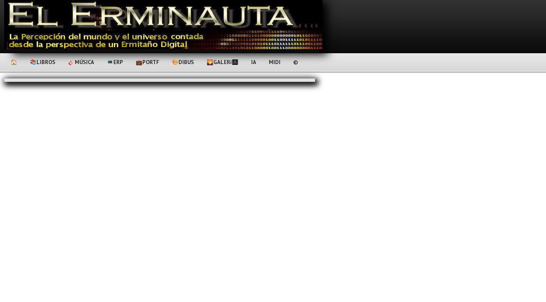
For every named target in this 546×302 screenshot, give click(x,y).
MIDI (275, 62)
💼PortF (147, 62)
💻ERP (115, 62)
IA (253, 62)
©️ (295, 62)
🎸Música (81, 62)
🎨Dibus (183, 62)
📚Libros (42, 62)
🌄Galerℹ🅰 (223, 62)
